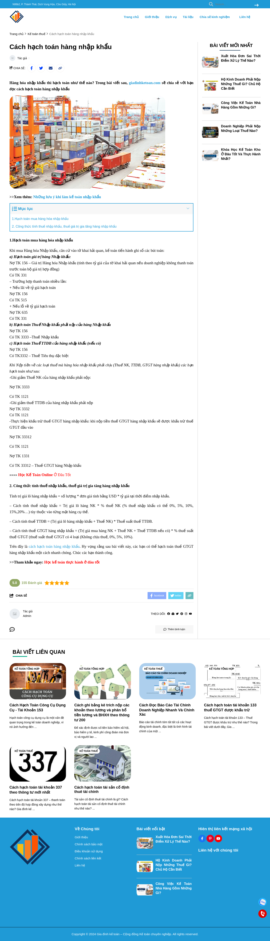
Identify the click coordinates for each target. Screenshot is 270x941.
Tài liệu (188, 17)
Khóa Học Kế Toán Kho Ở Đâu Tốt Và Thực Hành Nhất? (241, 154)
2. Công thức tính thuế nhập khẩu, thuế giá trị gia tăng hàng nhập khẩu (64, 226)
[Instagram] (186, 614)
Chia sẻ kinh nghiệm (216, 17)
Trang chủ (131, 17)
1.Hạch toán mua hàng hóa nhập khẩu (40, 219)
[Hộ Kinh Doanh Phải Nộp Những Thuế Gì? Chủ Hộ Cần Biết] (210, 85)
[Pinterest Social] (210, 838)
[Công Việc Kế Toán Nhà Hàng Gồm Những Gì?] (210, 109)
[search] (232, 4)
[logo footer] (40, 847)
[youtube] (190, 614)
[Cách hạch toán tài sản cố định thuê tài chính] (102, 763)
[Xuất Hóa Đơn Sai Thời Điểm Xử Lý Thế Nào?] (210, 62)
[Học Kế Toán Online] (35, 475)
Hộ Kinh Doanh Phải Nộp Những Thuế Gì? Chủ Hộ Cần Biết (241, 84)
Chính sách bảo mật (89, 844)
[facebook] (168, 614)
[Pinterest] (181, 614)
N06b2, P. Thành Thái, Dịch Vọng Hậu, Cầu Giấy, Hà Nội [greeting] (44, 4)
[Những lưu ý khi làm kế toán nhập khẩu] (67, 197)
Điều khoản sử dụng (89, 851)
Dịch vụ (171, 17)
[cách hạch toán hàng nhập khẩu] (54, 546)
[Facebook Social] (202, 838)
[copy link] (60, 68)
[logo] (17, 22)
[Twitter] (177, 614)
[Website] (173, 614)
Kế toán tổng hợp (27, 668)
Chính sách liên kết (88, 858)
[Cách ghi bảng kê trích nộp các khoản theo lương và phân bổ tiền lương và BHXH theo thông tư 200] (102, 681)
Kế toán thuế (153, 668)
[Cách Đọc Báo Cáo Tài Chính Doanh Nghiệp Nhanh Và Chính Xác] (167, 681)
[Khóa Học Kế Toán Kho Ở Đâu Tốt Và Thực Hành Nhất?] (210, 155)
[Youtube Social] (218, 838)
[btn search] (256, 5)
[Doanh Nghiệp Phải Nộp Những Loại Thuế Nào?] (210, 132)
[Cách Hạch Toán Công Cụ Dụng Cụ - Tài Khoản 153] (38, 681)
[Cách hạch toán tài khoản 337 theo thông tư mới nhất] (38, 763)
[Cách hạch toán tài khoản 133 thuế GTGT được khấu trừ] (232, 681)
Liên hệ (244, 17)
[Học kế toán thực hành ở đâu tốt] (72, 562)
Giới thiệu (152, 17)
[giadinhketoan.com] (144, 83)
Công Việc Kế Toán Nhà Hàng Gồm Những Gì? (174, 888)
